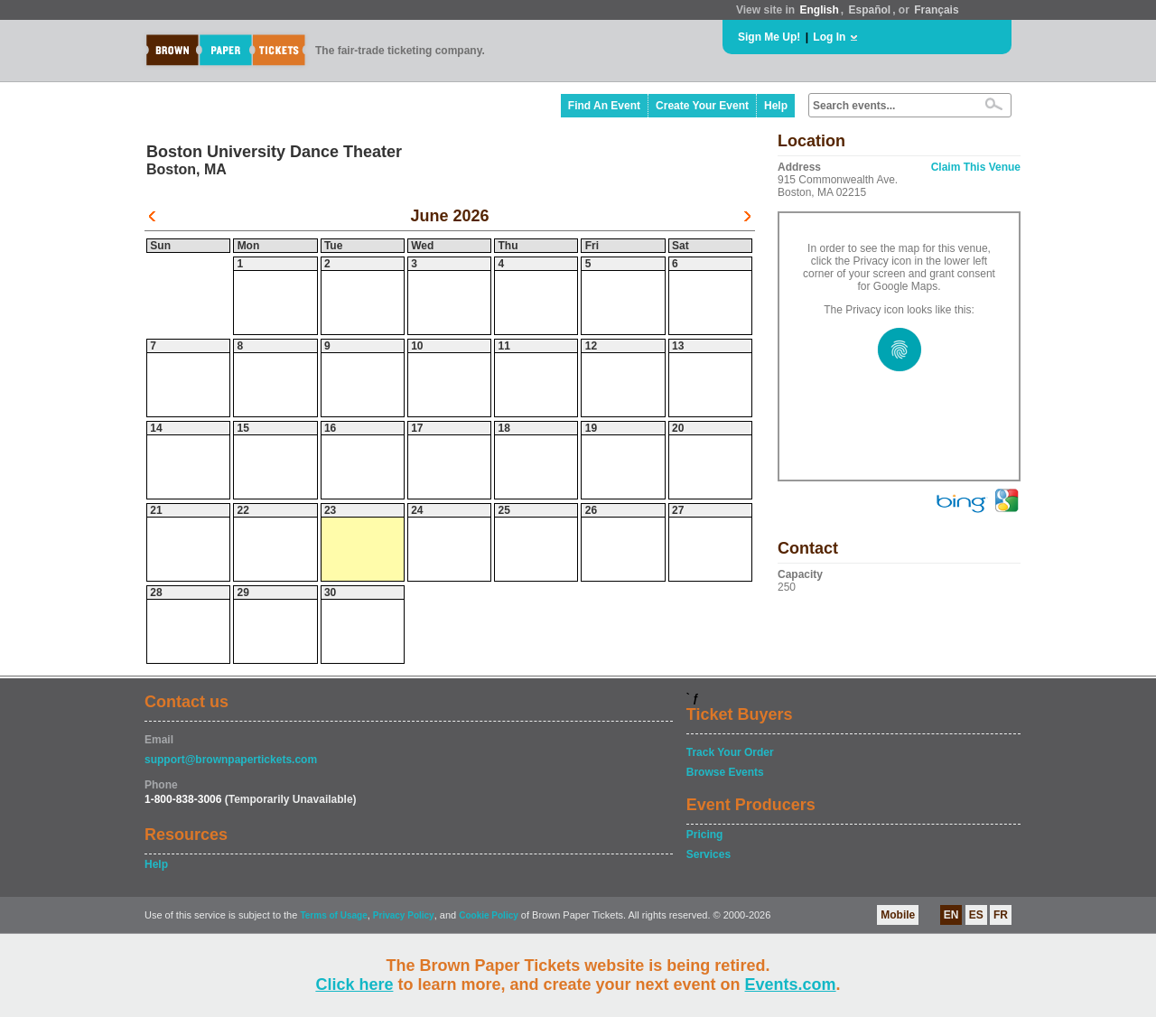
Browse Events (725, 772)
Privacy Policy (403, 915)
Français (936, 10)
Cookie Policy (488, 915)
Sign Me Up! (769, 37)
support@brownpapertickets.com (230, 759)
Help (776, 105)
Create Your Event (702, 105)
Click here (354, 984)
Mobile (898, 915)
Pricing (704, 834)
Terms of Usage (333, 915)
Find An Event (604, 105)
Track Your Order (730, 752)
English (818, 10)
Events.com (790, 984)
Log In (829, 37)
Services (708, 854)
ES (976, 915)
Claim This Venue (976, 167)
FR (1000, 915)
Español (870, 10)
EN (951, 915)
